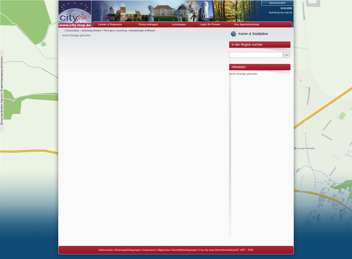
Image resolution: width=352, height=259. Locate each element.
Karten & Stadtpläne (253, 34)
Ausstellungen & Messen (142, 30)
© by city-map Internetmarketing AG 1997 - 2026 (225, 249)
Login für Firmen (210, 24)
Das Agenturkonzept (246, 24)
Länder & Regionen (110, 24)
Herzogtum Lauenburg (115, 30)
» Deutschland (71, 30)
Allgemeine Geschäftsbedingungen (178, 249)
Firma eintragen (148, 24)
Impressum (149, 249)
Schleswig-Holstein (91, 30)
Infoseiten (239, 67)
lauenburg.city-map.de (280, 12)
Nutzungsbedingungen (128, 249)
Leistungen (179, 24)
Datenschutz (106, 249)
